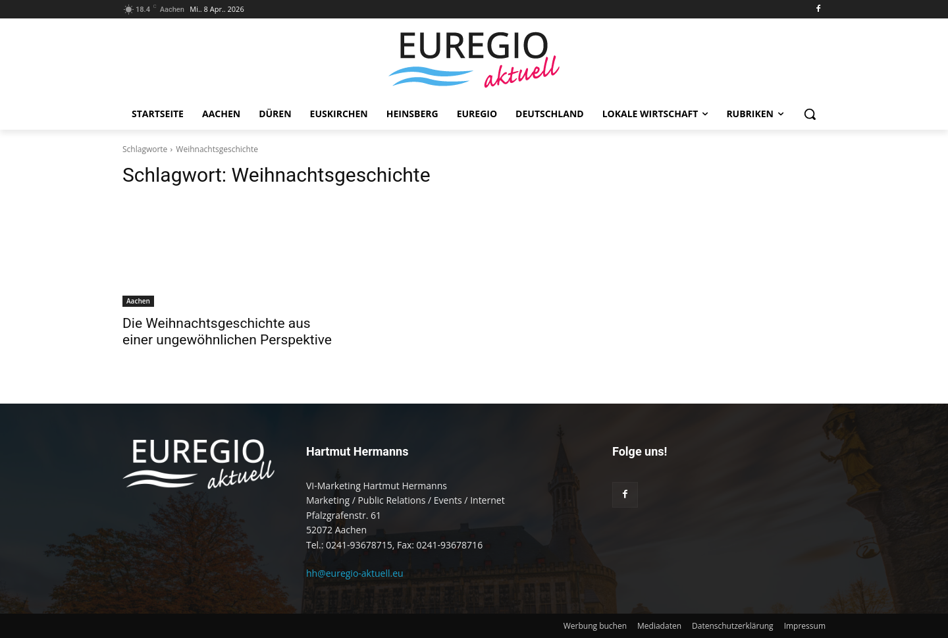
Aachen (138, 301)
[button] (810, 114)
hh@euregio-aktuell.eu (355, 573)
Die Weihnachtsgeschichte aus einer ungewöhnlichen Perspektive (227, 331)
